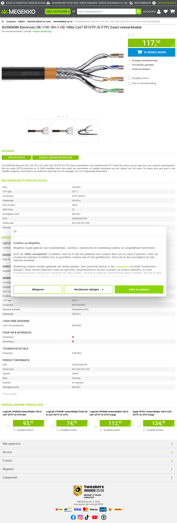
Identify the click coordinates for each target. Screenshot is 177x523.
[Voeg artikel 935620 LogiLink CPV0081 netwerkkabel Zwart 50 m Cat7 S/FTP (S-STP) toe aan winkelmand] (71, 423)
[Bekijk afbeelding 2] (67, 117)
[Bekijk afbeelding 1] (63, 117)
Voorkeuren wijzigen (88, 289)
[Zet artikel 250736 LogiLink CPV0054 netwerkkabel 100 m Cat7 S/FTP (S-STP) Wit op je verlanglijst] (8, 427)
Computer (11, 21)
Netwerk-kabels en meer (39, 21)
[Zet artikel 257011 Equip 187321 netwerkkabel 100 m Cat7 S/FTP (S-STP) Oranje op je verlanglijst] (139, 427)
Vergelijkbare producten (55, 157)
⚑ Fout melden (10, 394)
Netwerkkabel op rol (63, 21)
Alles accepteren (139, 289)
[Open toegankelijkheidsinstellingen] (103, 517)
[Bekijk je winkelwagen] (172, 11)
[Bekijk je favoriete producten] (166, 11)
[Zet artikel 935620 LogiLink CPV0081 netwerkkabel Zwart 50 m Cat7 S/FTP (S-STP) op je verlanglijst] (52, 427)
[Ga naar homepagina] (22, 11)
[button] (58, 11)
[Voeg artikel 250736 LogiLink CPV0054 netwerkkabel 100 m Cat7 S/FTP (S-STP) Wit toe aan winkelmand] (28, 423)
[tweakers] (140, 3)
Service (7, 452)
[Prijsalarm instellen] (142, 83)
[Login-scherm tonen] (152, 11)
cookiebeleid (122, 266)
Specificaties (16, 157)
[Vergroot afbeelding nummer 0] (38, 131)
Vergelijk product (140, 78)
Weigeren (38, 289)
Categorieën (10, 477)
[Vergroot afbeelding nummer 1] (62, 131)
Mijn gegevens (11, 443)
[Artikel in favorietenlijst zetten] (132, 35)
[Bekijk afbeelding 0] (59, 117)
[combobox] (106, 11)
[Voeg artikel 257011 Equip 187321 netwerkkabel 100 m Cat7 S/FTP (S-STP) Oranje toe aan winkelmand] (158, 423)
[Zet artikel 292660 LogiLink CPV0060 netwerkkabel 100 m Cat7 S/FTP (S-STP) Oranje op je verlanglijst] (95, 427)
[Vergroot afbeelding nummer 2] (87, 131)
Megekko (8, 469)
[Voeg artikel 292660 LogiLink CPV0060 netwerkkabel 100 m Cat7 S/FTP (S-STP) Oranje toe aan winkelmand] (115, 423)
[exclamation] (164, 3)
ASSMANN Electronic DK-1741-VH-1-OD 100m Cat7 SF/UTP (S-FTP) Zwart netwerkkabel (117, 21)
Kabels (21, 21)
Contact (7, 460)
